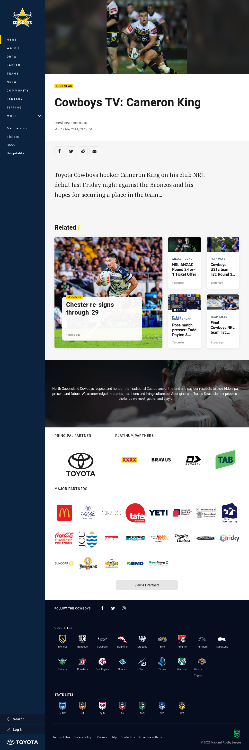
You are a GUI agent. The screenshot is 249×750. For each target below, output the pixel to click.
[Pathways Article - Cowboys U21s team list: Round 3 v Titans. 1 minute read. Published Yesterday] (223, 263)
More (24, 116)
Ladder (14, 65)
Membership (17, 128)
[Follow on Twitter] (113, 608)
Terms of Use (61, 737)
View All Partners (147, 585)
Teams (13, 73)
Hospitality (15, 153)
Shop (11, 145)
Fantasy (15, 99)
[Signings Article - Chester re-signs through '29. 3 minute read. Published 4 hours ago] (108, 292)
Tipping (14, 107)
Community (18, 90)
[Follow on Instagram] (124, 608)
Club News (64, 86)
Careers (102, 737)
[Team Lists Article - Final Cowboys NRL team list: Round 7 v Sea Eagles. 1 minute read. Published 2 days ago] (223, 321)
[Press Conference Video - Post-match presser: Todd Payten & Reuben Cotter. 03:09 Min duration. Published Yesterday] (184, 321)
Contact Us (128, 737)
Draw (12, 56)
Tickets (13, 136)
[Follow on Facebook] (102, 608)
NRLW (12, 82)
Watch (13, 48)
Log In (15, 729)
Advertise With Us (150, 737)
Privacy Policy (82, 737)
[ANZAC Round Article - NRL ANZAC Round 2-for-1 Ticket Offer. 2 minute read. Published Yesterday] (184, 263)
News (12, 39)
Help (114, 737)
